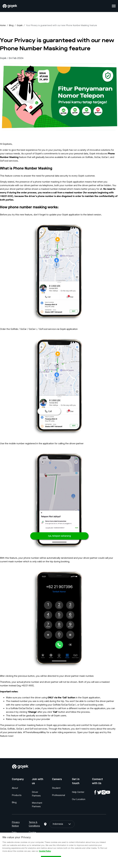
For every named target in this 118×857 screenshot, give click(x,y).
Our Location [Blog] (78, 799)
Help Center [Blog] (78, 792)
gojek (19, 25)
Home (3, 25)
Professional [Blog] (58, 795)
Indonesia (62, 824)
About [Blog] (15, 788)
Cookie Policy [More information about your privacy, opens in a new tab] (45, 854)
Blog (11, 25)
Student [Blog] (56, 788)
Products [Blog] (16, 795)
